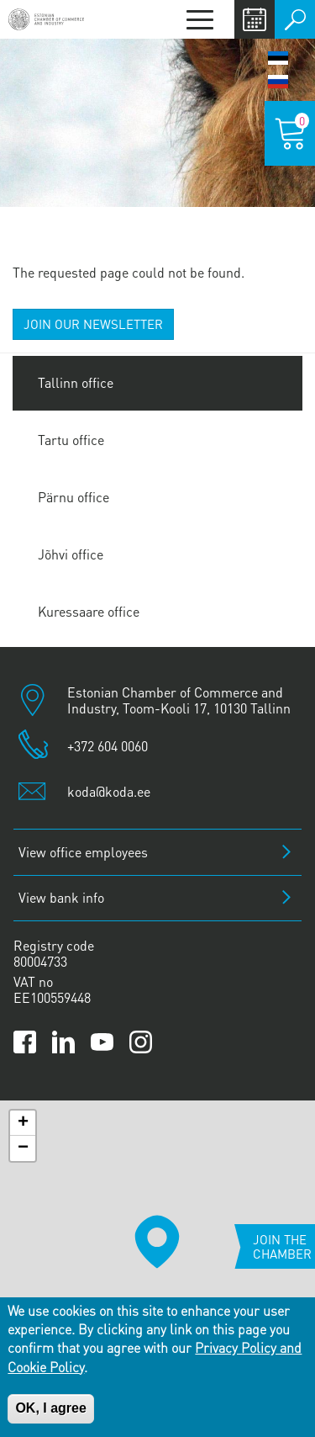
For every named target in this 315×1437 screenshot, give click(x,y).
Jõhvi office (70, 554)
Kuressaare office (88, 611)
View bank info (61, 897)
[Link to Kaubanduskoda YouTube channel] (102, 1042)
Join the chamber (282, 1246)
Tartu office (71, 439)
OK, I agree (50, 1408)
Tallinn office (75, 382)
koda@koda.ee (108, 791)
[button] (157, 1242)
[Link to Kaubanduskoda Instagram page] (140, 1042)
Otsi (295, 19)
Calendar (254, 19)
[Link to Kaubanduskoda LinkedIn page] (63, 1042)
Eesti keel (278, 58)
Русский (278, 81)
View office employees (83, 852)
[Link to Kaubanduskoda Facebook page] (24, 1042)
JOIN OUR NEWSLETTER (93, 324)
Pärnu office (73, 497)
